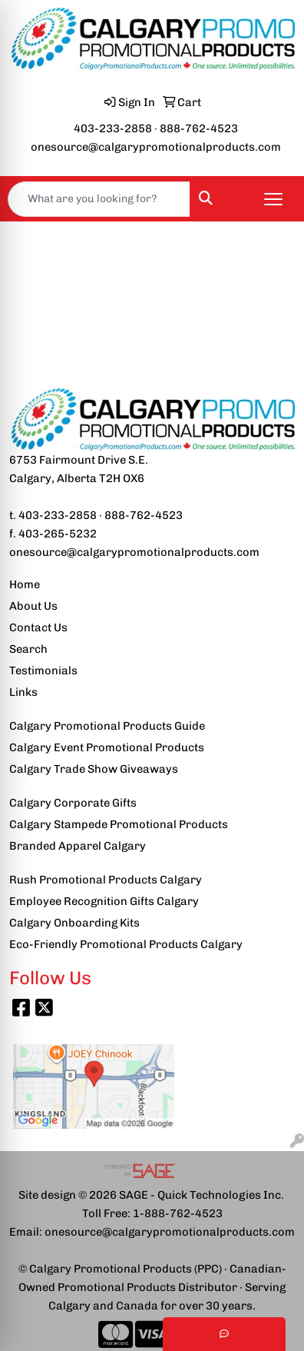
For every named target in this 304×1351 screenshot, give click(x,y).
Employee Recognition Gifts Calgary (104, 901)
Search (28, 649)
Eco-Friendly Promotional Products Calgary (126, 944)
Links (23, 692)
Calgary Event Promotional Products (106, 747)
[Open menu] (273, 199)
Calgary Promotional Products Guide (107, 726)
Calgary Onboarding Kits (74, 923)
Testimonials (43, 670)
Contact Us (38, 627)
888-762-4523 (199, 128)
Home (24, 584)
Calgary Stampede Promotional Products (118, 824)
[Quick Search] (99, 199)
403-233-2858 (113, 128)
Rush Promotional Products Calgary (105, 880)
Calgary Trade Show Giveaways (93, 769)
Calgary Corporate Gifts (73, 803)
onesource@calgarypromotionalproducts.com (156, 147)
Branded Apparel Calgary (77, 846)
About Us (33, 606)
